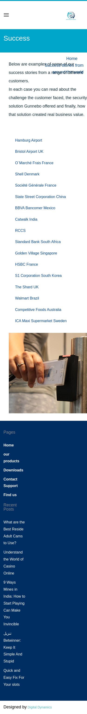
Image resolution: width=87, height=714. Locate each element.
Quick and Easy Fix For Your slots (13, 677)
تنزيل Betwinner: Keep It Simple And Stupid (12, 647)
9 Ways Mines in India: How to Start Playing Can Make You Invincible (14, 603)
